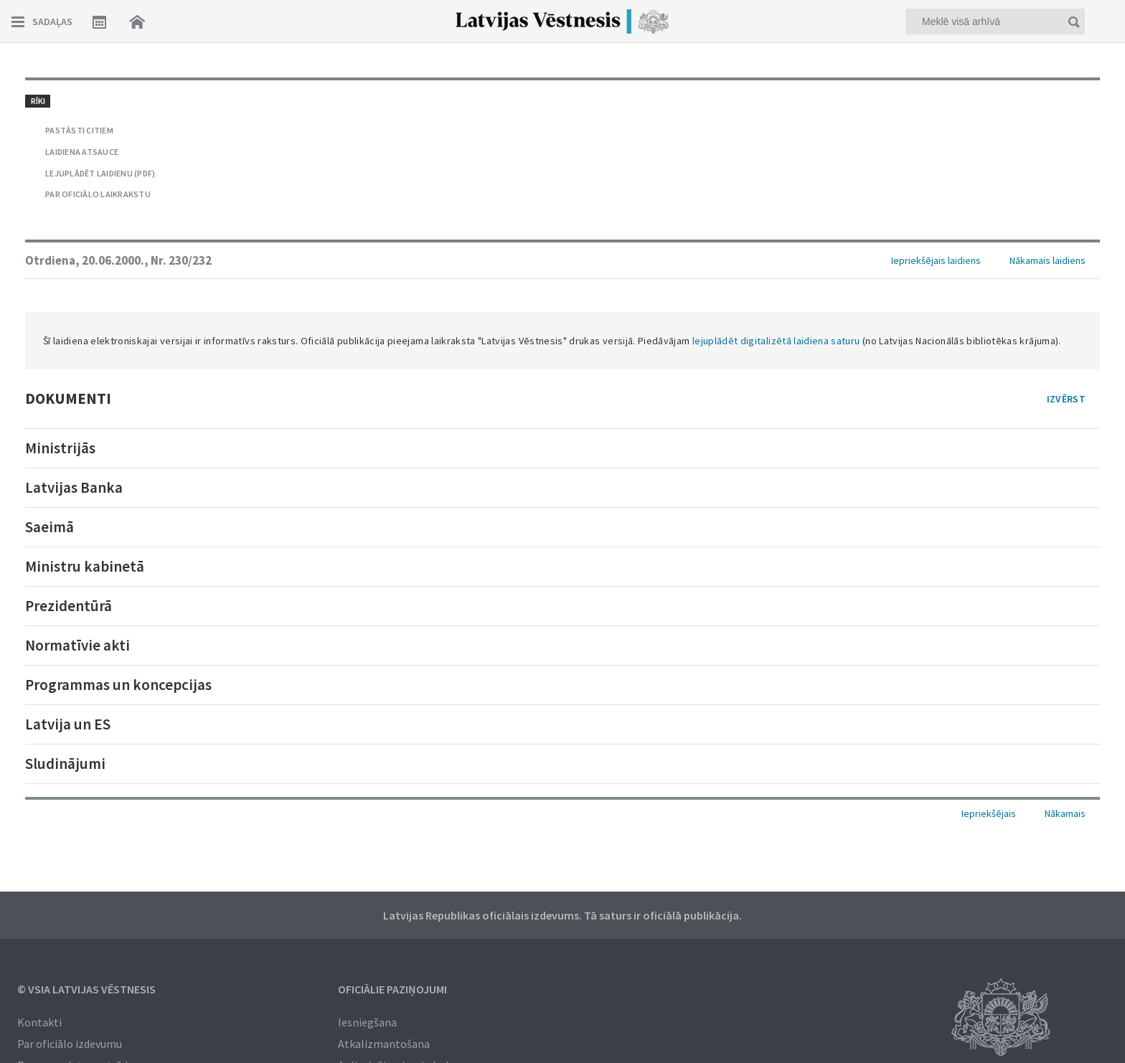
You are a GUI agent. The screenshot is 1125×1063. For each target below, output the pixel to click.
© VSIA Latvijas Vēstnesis (86, 989)
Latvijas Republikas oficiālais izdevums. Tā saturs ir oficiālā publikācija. (562, 915)
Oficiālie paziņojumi (392, 989)
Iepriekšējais (988, 813)
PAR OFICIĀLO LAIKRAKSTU (98, 194)
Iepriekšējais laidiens (936, 260)
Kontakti (39, 1022)
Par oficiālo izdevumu (69, 1043)
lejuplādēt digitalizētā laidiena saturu (776, 340)
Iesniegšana (367, 1022)
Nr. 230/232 (181, 260)
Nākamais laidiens (1047, 260)
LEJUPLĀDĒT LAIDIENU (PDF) (100, 173)
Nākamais (1065, 813)
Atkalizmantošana (384, 1043)
